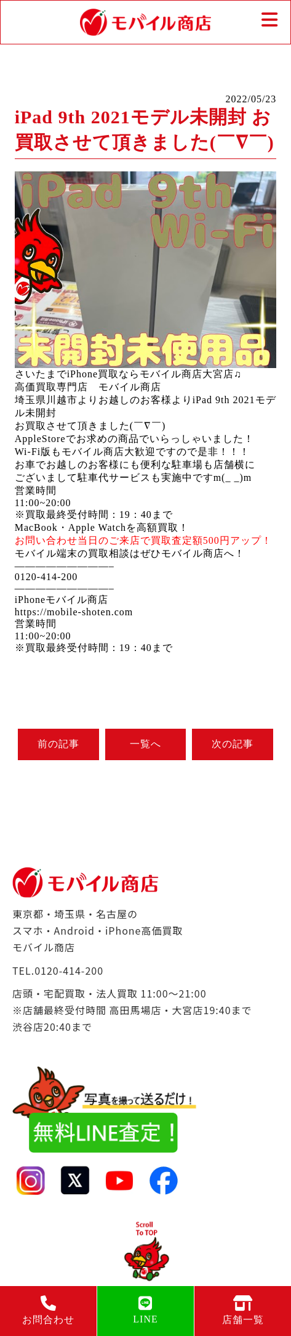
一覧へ (145, 744)
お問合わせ (48, 1310)
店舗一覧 (242, 1310)
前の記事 (58, 744)
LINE (145, 1309)
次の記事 (232, 744)
